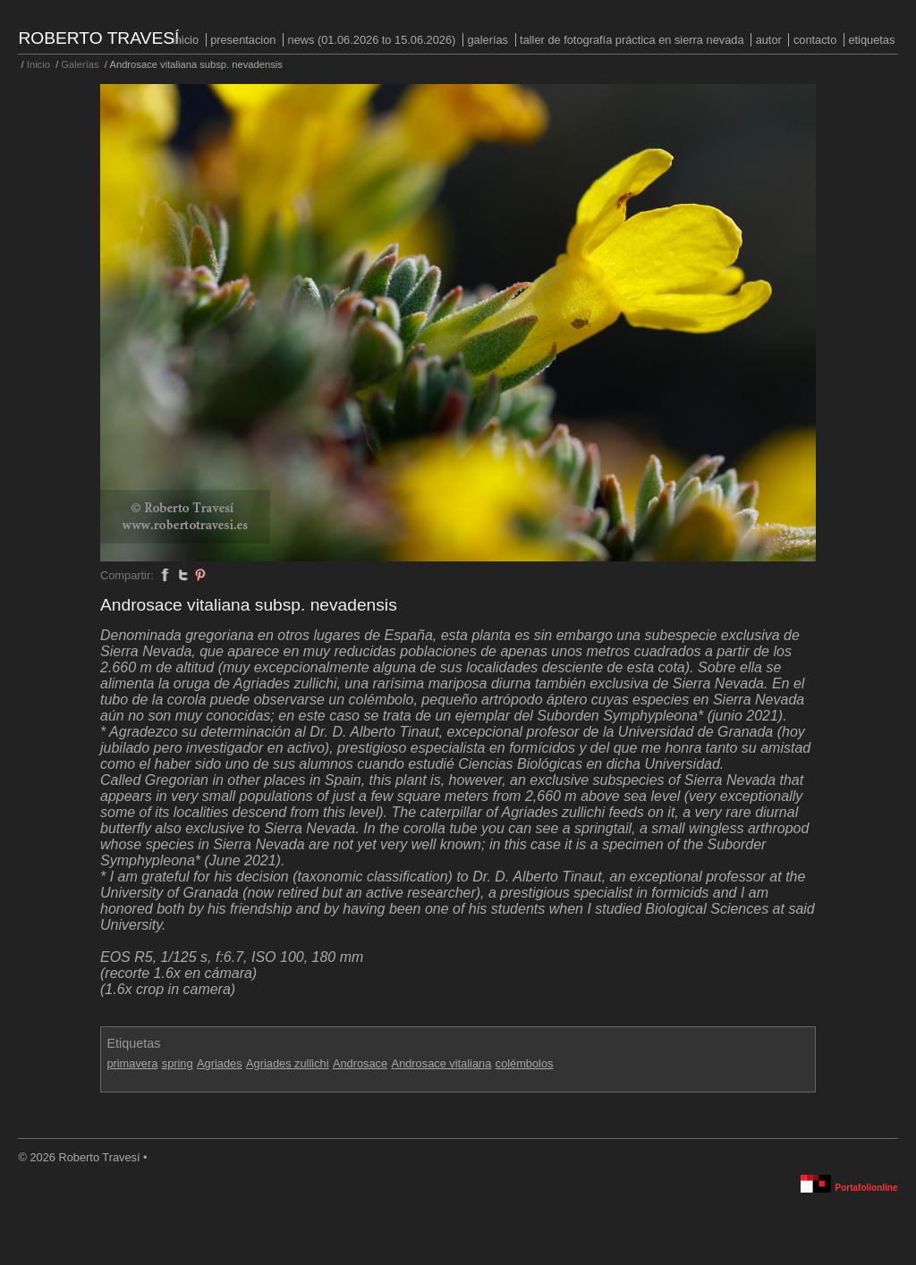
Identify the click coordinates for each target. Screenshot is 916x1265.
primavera (131, 1063)
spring (177, 1063)
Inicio (186, 39)
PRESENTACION (243, 39)
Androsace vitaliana (442, 1063)
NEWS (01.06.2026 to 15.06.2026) (372, 39)
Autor (769, 39)
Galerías (487, 39)
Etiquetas (871, 39)
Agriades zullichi (287, 1063)
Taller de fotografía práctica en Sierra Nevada (631, 39)
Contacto (814, 39)
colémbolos (525, 1063)
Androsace (360, 1063)
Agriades (219, 1063)
